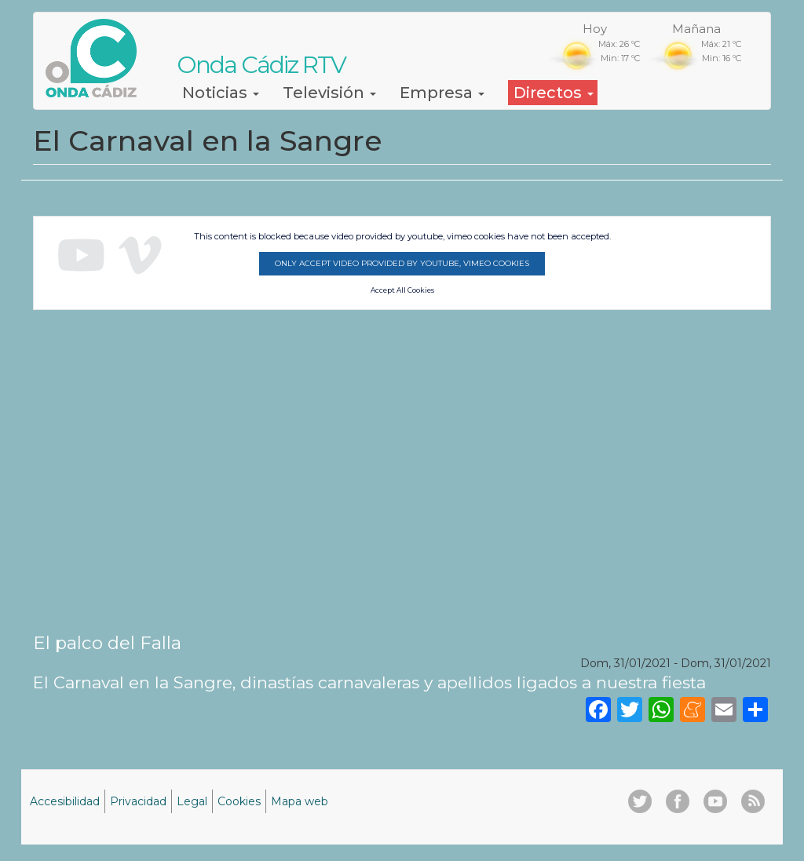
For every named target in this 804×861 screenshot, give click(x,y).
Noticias (220, 92)
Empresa (442, 92)
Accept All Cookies (402, 290)
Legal (192, 801)
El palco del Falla (107, 643)
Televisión (329, 92)
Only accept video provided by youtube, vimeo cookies (402, 263)
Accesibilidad (65, 801)
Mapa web (299, 801)
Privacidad (138, 801)
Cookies (239, 801)
